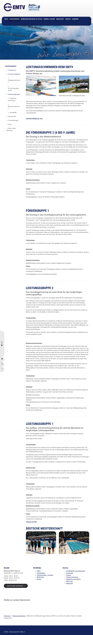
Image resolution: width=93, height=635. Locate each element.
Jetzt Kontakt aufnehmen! (15, 582)
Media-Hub (69, 580)
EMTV (6, 16)
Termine (68, 571)
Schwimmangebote (14, 71)
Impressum (7, 612)
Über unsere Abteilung (11, 126)
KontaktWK (13, 109)
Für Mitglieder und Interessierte (75, 567)
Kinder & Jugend (49, 16)
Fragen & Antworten (72, 574)
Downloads (69, 569)
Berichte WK (12, 113)
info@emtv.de (72, 10)
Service (68, 16)
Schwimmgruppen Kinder (13, 86)
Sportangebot (15, 16)
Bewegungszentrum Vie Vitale (31, 16)
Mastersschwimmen (14, 104)
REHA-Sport (40, 574)
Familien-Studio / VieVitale (45, 571)
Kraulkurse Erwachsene (12, 96)
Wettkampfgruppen (14, 91)
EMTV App (69, 578)
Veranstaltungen (13, 117)
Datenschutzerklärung (19, 612)
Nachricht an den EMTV (73, 576)
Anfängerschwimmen (14, 78)
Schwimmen (12, 67)
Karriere (75, 16)
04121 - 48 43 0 (73, 8)
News (10, 121)
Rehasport (60, 16)
